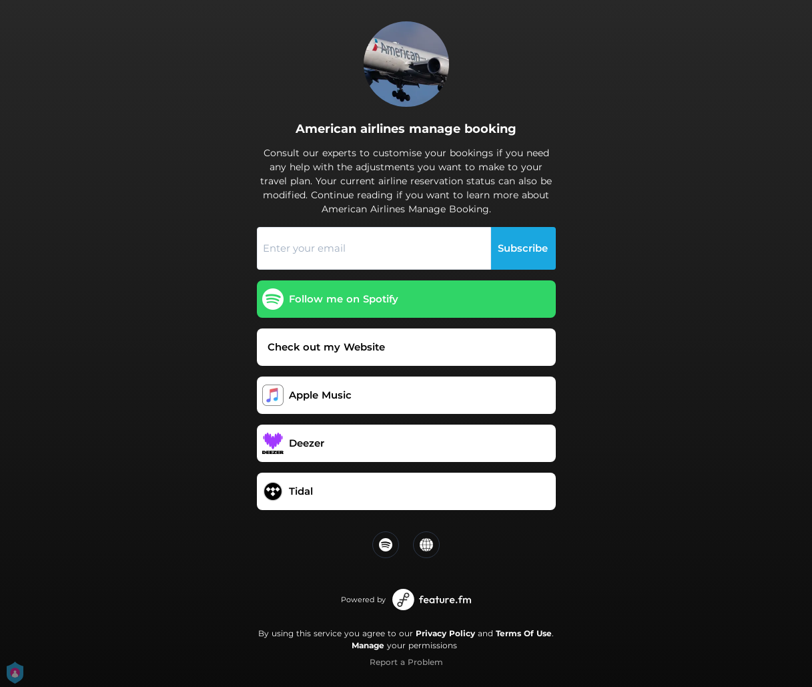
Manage (368, 645)
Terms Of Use (524, 633)
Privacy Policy (445, 633)
